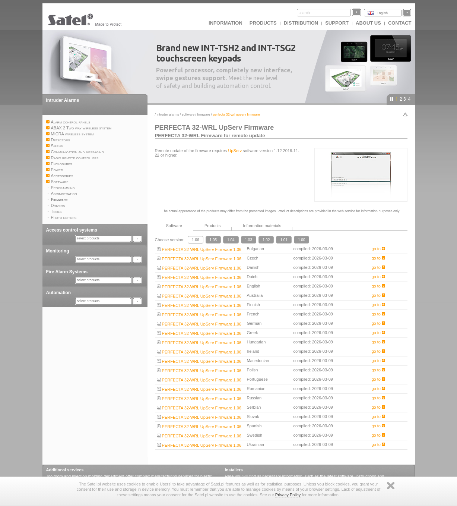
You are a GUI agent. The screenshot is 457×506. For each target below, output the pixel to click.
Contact (400, 23)
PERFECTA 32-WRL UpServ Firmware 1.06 (199, 249)
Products (263, 23)
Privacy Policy (288, 495)
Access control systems (71, 230)
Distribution (301, 23)
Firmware (203, 114)
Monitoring (57, 251)
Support (337, 23)
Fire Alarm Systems (67, 271)
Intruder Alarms (62, 100)
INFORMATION (225, 23)
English (382, 13)
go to (378, 248)
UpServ (235, 150)
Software (188, 114)
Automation (58, 292)
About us (368, 23)
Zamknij (390, 485)
